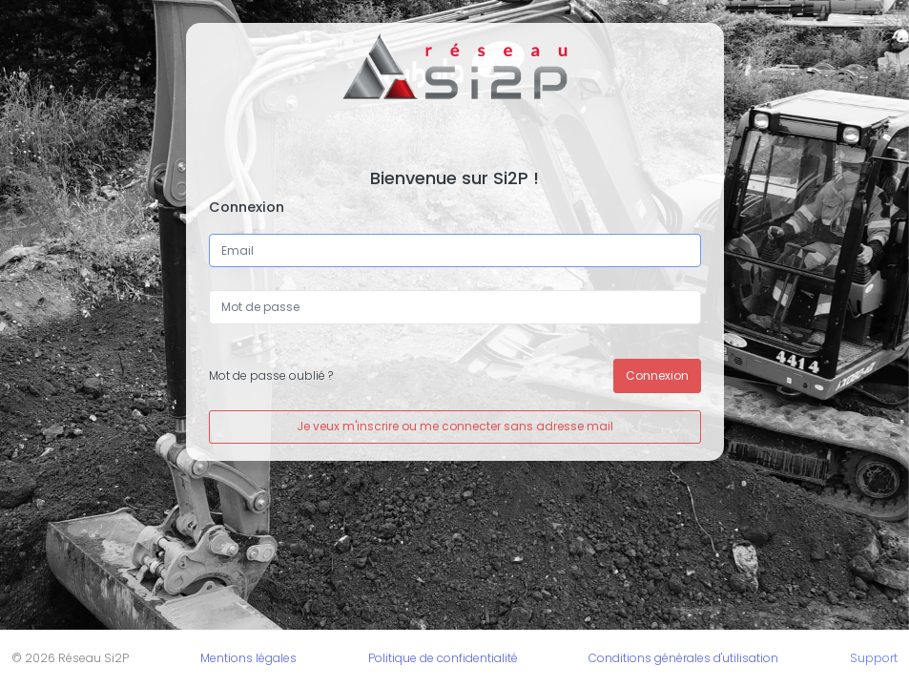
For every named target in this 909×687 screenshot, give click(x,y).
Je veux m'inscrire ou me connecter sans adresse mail (455, 426)
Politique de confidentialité (443, 658)
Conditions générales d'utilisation (683, 658)
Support (874, 658)
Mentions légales (248, 658)
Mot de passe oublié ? (271, 375)
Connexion (657, 375)
